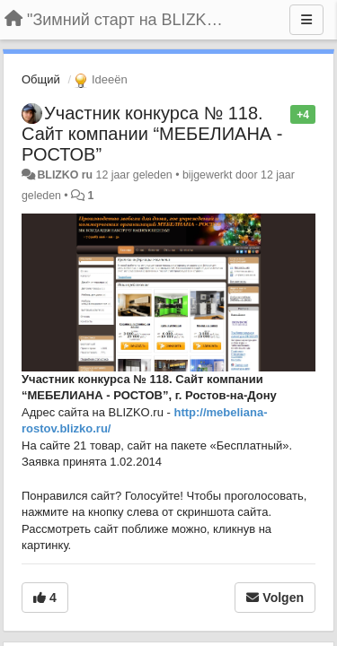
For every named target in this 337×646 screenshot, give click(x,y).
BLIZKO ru (66, 175)
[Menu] (306, 19)
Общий (41, 79)
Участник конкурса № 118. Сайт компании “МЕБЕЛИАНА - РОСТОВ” (152, 133)
